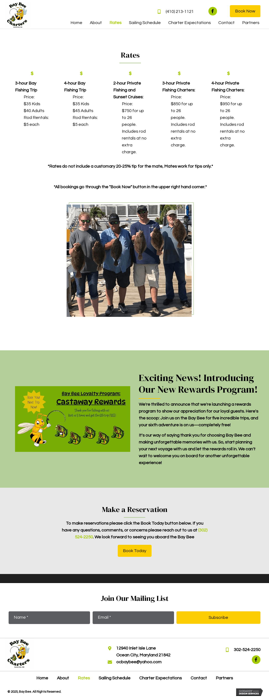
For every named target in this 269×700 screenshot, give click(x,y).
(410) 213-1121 (180, 13)
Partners (224, 681)
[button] (212, 12)
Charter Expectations (160, 681)
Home (42, 681)
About (63, 681)
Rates (84, 681)
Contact (199, 681)
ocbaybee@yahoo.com (139, 665)
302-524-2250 (247, 653)
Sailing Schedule (114, 681)
